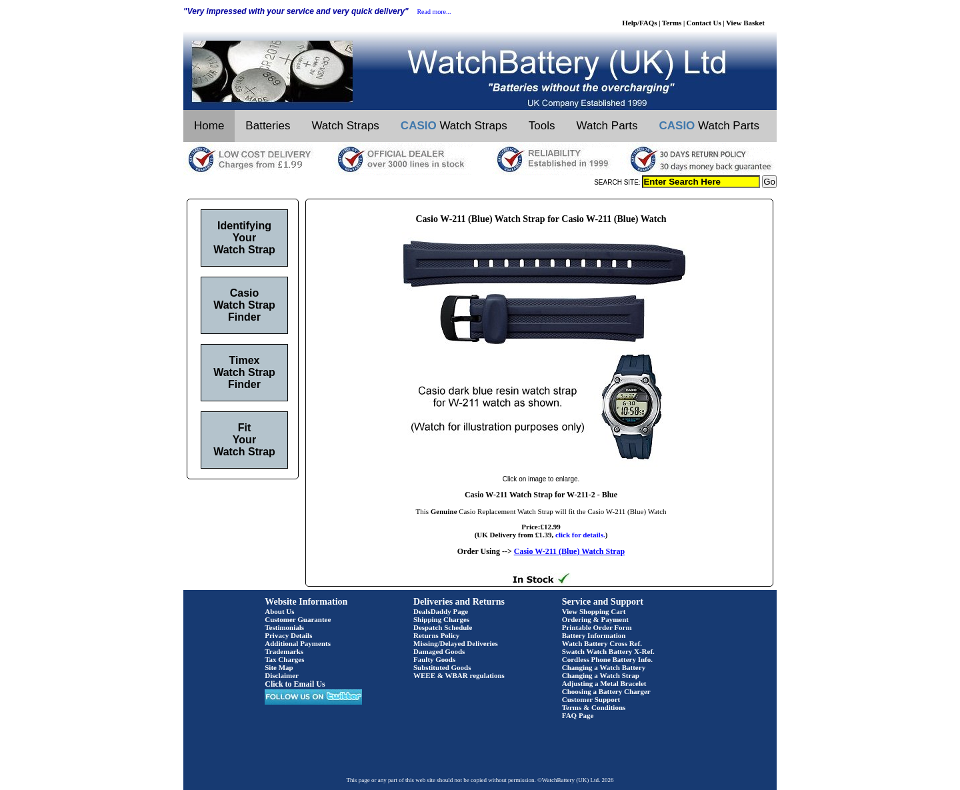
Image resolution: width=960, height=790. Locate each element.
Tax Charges (284, 659)
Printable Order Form (597, 627)
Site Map (279, 667)
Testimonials (284, 627)
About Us (279, 611)
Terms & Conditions (594, 707)
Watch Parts (607, 125)
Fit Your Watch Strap (244, 439)
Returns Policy (436, 635)
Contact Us (704, 23)
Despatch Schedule (442, 627)
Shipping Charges (441, 619)
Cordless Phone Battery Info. (607, 659)
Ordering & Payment (595, 619)
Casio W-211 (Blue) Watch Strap (569, 551)
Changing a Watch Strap (600, 675)
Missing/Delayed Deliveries (455, 643)
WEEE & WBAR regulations (459, 675)
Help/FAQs (639, 23)
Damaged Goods (439, 651)
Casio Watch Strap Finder (244, 305)
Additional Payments (298, 643)
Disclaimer (282, 675)
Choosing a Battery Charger (606, 691)
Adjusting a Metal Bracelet (604, 683)
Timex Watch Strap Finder (244, 372)
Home (209, 125)
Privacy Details (288, 635)
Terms (672, 23)
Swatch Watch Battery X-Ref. (608, 651)
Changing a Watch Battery (603, 667)
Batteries (267, 125)
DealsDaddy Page (440, 611)
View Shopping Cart (594, 611)
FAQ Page (578, 715)
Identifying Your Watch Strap (244, 237)
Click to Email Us (295, 684)
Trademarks (284, 651)
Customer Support (591, 699)
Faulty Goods (434, 659)
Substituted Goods (442, 667)
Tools (542, 125)
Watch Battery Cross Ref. (602, 643)
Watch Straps (345, 125)
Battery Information (594, 635)
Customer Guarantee (298, 619)
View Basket (745, 23)
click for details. (580, 535)
